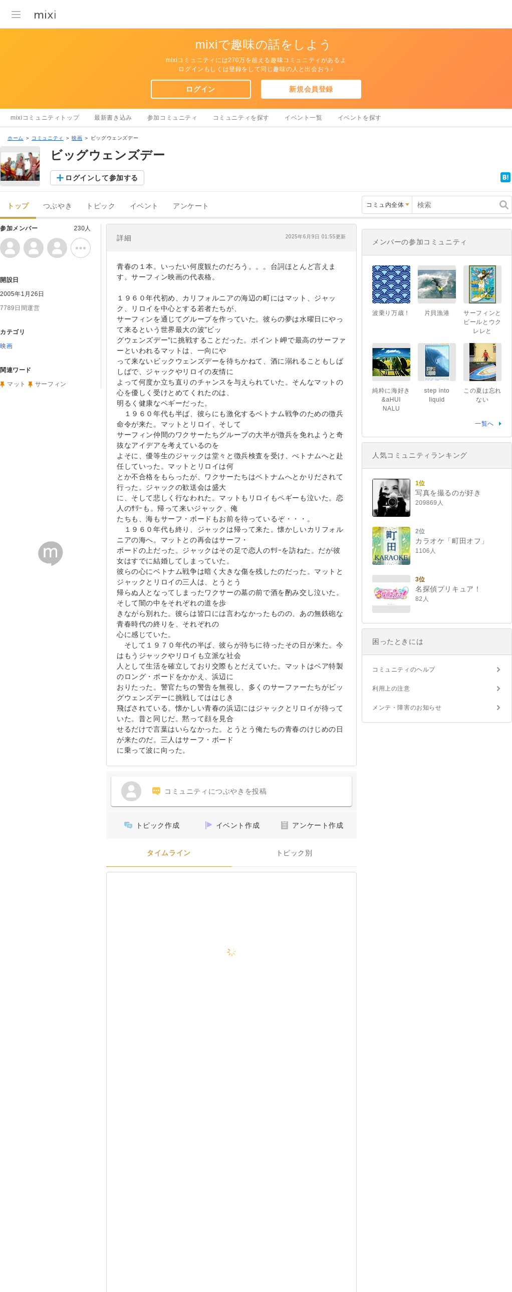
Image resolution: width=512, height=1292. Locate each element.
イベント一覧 (304, 117)
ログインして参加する (101, 178)
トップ (18, 206)
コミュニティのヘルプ (403, 669)
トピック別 (294, 853)
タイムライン (169, 853)
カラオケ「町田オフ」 (451, 541)
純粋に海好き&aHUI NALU (391, 399)
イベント (144, 206)
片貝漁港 (436, 312)
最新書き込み (113, 117)
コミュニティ (48, 138)
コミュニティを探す (241, 117)
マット (16, 384)
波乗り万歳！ (391, 312)
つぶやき (57, 206)
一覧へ (484, 423)
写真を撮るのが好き (448, 493)
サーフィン (51, 384)
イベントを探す (360, 117)
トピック (100, 206)
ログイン (200, 89)
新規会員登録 (311, 89)
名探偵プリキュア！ (448, 589)
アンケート (191, 206)
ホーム (16, 138)
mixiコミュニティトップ (45, 117)
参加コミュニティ (172, 117)
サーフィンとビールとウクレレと (482, 322)
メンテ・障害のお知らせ (407, 707)
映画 (77, 138)
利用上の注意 (391, 688)
